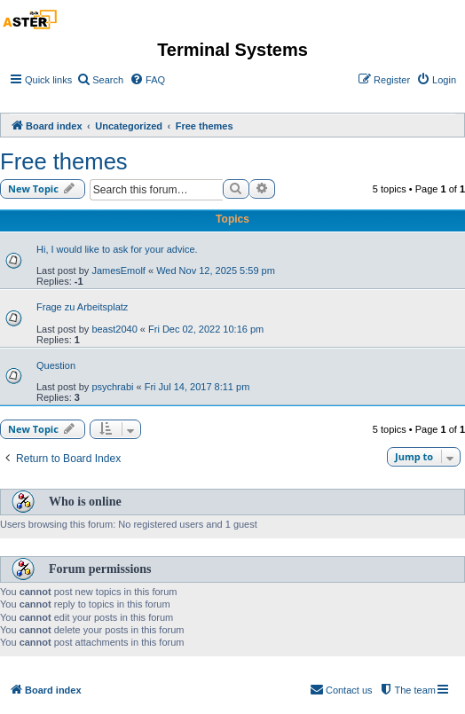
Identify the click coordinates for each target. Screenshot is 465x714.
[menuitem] (99, 79)
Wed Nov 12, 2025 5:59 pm (215, 270)
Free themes (64, 161)
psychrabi (112, 386)
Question (55, 365)
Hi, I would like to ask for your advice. (117, 249)
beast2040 (114, 329)
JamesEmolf (118, 270)
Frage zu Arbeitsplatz (82, 307)
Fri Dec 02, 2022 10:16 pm (206, 329)
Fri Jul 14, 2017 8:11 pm (197, 386)
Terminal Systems (232, 49)
